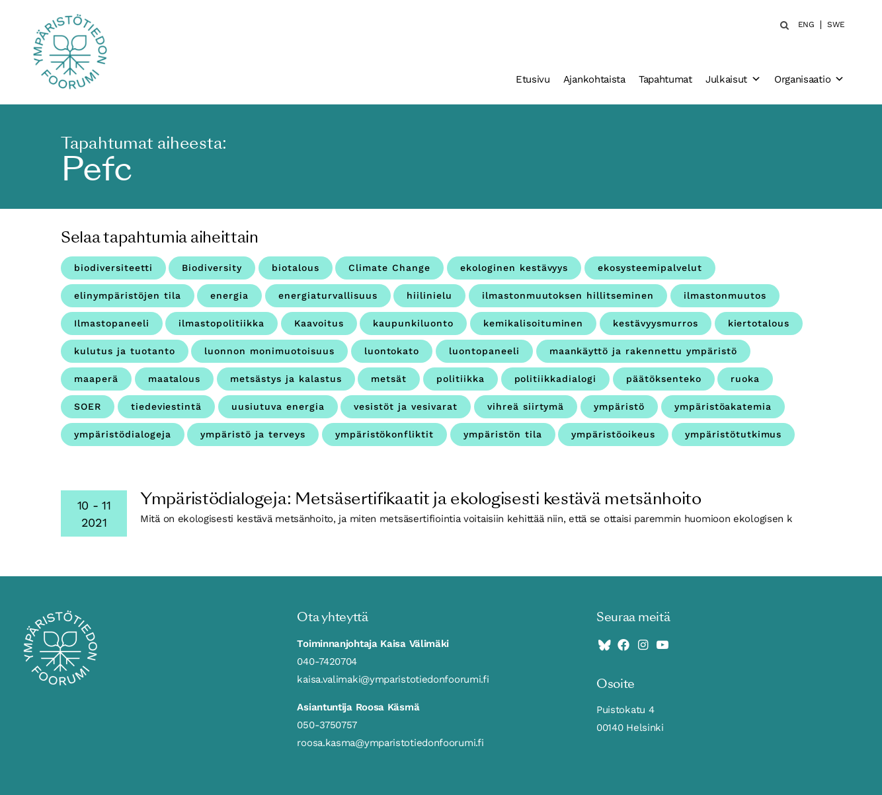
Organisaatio (809, 79)
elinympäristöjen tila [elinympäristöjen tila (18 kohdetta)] (127, 295)
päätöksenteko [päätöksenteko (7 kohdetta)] (664, 378)
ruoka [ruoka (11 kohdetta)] (745, 378)
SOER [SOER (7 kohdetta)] (87, 406)
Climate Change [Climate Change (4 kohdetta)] (389, 267)
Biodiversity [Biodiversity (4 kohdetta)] (212, 267)
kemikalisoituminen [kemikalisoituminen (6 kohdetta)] (533, 323)
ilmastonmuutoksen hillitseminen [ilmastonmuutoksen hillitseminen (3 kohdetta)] (568, 295)
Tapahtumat (665, 79)
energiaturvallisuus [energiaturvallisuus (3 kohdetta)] (328, 295)
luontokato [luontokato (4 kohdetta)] (392, 351)
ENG (806, 24)
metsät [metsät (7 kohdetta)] (389, 378)
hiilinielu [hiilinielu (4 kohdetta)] (429, 295)
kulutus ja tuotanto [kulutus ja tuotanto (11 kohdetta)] (124, 351)
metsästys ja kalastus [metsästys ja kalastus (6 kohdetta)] (286, 378)
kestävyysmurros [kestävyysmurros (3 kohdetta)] (655, 323)
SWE (836, 24)
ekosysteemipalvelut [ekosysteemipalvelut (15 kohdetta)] (650, 267)
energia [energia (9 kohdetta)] (229, 295)
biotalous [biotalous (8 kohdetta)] (295, 267)
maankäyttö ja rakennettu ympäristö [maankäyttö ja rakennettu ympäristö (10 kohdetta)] (643, 351)
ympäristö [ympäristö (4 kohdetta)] (619, 406)
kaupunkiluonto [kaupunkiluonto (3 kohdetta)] (413, 323)
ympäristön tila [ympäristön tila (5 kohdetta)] (502, 434)
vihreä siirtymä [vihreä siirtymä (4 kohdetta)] (526, 406)
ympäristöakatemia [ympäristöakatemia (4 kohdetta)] (723, 406)
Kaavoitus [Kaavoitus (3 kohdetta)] (319, 323)
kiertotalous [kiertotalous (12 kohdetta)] (759, 323)
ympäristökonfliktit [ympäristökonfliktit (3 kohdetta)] (384, 434)
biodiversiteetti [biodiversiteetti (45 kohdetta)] (113, 267)
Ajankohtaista (594, 79)
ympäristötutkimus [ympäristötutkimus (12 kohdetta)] (733, 434)
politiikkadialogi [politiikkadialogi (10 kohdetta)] (555, 378)
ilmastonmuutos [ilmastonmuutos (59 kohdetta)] (725, 295)
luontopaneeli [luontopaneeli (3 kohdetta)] (484, 351)
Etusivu (533, 79)
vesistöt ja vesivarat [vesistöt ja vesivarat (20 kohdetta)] (406, 406)
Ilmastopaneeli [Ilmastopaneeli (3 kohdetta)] (111, 323)
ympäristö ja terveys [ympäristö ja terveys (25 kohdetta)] (252, 434)
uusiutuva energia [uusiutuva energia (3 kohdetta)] (278, 406)
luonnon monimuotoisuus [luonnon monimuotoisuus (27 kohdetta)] (269, 351)
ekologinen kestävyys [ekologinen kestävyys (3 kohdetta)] (514, 267)
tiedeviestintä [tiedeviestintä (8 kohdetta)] (166, 406)
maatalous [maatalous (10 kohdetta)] (174, 378)
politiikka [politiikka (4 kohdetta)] (460, 378)
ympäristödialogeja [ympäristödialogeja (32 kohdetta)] (122, 434)
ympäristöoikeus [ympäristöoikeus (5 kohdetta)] (613, 434)
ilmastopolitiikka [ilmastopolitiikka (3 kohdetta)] (221, 323)
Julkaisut (733, 79)
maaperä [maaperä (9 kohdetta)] (96, 378)
